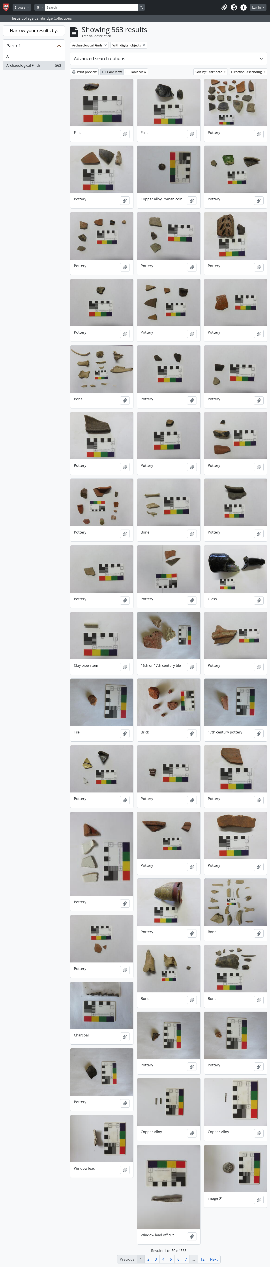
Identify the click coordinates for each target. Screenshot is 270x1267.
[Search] (91, 7)
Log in (257, 7)
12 (202, 1259)
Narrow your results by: (34, 30)
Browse (20, 7)
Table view (136, 72)
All (8, 56)
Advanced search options (99, 58)
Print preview (84, 72)
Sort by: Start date (209, 72)
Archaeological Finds (33, 66)
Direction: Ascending (247, 72)
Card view (112, 72)
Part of (13, 46)
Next (214, 1259)
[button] (224, 7)
